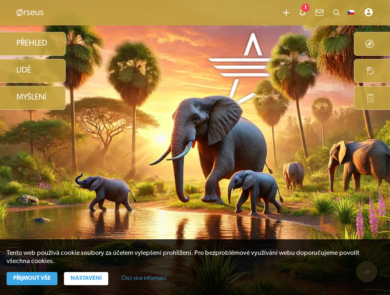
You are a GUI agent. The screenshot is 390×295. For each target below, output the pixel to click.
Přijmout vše (32, 278)
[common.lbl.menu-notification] (302, 13)
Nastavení (86, 278)
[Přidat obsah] (286, 13)
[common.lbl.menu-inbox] (319, 13)
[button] (351, 12)
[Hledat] (336, 13)
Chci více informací (143, 278)
